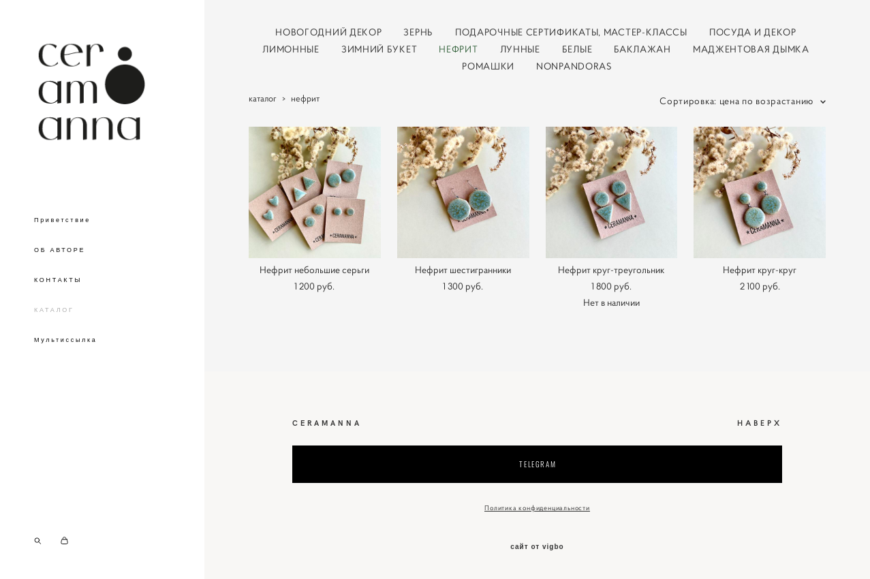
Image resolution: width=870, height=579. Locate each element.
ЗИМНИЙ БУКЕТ (379, 49)
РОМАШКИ (488, 66)
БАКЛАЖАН (642, 49)
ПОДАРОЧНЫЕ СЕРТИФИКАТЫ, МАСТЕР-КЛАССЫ (571, 32)
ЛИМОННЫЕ (291, 49)
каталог (263, 98)
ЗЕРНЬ (418, 32)
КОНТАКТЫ (58, 283)
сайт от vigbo (536, 547)
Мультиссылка (65, 343)
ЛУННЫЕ (520, 49)
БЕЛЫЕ (577, 49)
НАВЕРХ (759, 423)
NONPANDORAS (574, 66)
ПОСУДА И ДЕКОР (752, 32)
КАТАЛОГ (54, 313)
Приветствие (62, 223)
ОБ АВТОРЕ (59, 253)
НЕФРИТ (458, 49)
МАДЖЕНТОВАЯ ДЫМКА (751, 49)
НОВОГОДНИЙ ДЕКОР (328, 32)
